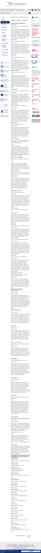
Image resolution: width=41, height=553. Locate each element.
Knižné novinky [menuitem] (5, 22)
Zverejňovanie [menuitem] (5, 43)
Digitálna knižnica (10, 9)
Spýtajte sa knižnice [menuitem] (4, 40)
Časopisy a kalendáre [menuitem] (4, 36)
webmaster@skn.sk (15, 549)
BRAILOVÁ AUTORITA (19, 9)
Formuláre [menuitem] (4, 27)
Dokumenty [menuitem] (4, 30)
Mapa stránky (32, 549)
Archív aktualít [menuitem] (5, 49)
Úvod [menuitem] (3, 17)
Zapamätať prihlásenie (35, 23)
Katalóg (2, 9)
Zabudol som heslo (36, 37)
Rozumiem (31, 551)
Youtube (35, 9)
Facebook (32, 9)
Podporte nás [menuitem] (5, 54)
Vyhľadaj (36, 45)
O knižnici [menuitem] (4, 24)
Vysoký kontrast (29, 9)
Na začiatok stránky (21, 535)
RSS (38, 9)
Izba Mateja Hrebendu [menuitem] (4, 46)
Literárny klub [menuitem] (5, 52)
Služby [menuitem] (3, 32)
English (30, 13)
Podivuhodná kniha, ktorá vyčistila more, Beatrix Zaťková (35, 78)
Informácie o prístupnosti (24, 549)
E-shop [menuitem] (3, 19)
